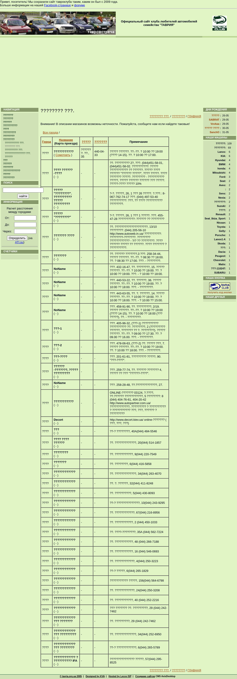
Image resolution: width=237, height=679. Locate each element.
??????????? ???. (14, 143)
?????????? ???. (14, 150)
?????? (7, 122)
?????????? (10, 125)
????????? (9, 132)
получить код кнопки (220, 292)
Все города (50, 132)
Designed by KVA (95, 676)
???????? (9, 136)
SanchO (214, 132)
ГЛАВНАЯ (194, 116)
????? (6, 174)
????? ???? (212, 128)
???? (6, 129)
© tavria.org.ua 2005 (71, 676)
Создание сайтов (145, 676)
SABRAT (214, 119)
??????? (8, 115)
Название (66, 140)
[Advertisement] (118, 72)
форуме (79, 5)
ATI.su (19, 242)
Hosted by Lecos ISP (120, 676)
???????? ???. (159, 116)
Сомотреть (63, 155)
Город (46, 141)
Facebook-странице (57, 5)
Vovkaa (215, 123)
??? (5, 160)
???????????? (11, 170)
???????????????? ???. (18, 153)
